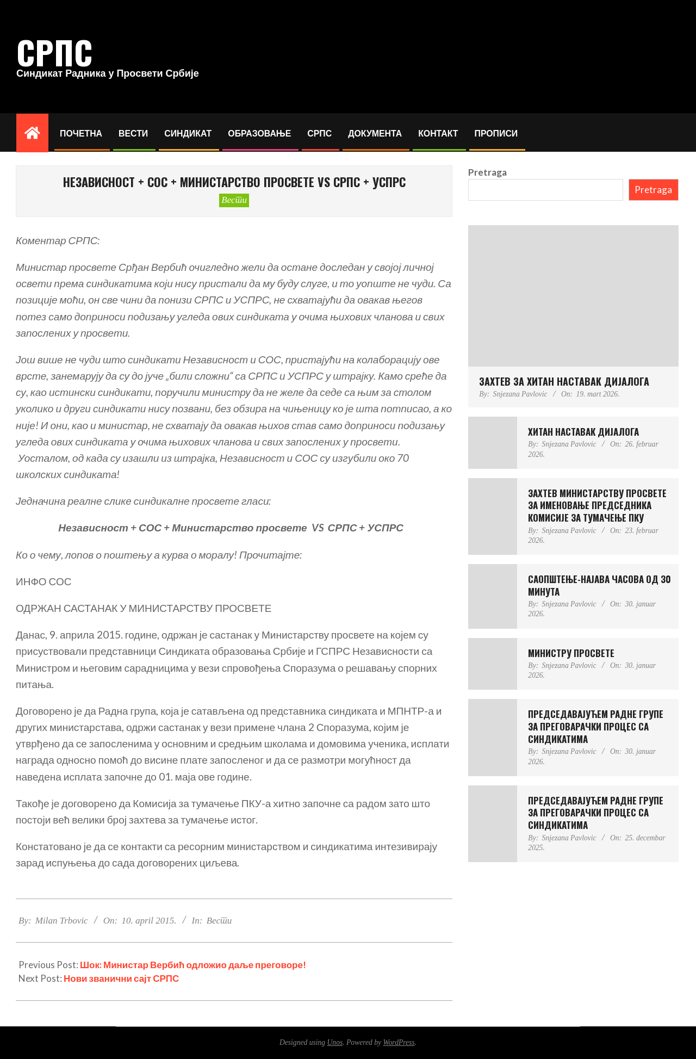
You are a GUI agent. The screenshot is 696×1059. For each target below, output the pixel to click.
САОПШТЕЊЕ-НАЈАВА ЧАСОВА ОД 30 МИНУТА (599, 585)
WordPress (398, 1042)
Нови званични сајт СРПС (121, 978)
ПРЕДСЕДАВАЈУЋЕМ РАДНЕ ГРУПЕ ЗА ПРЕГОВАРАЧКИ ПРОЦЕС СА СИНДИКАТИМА (595, 726)
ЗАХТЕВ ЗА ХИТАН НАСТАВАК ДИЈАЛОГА (564, 381)
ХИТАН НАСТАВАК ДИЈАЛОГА (583, 431)
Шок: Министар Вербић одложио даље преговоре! (193, 964)
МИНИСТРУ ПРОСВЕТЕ (571, 653)
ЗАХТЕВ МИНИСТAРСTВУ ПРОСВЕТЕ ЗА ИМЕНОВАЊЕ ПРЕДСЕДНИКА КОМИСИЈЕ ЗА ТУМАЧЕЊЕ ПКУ (597, 505)
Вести (234, 200)
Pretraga (487, 172)
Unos (335, 1042)
